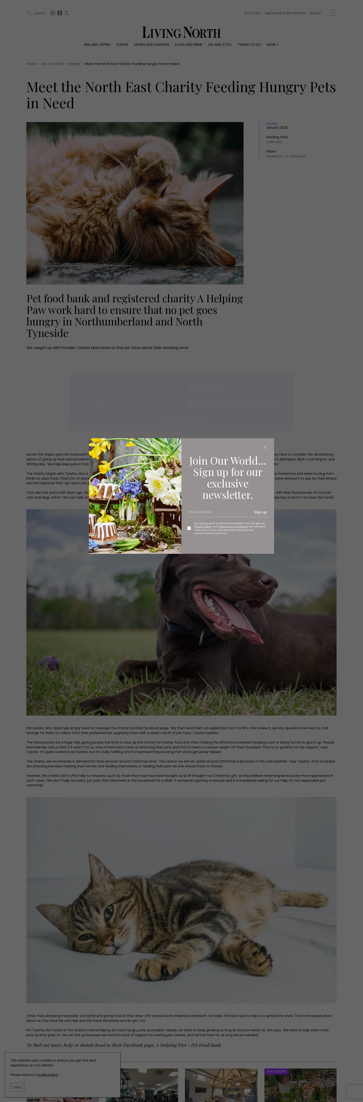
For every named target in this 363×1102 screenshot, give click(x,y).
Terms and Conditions (233, 526)
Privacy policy (203, 526)
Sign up (260, 512)
